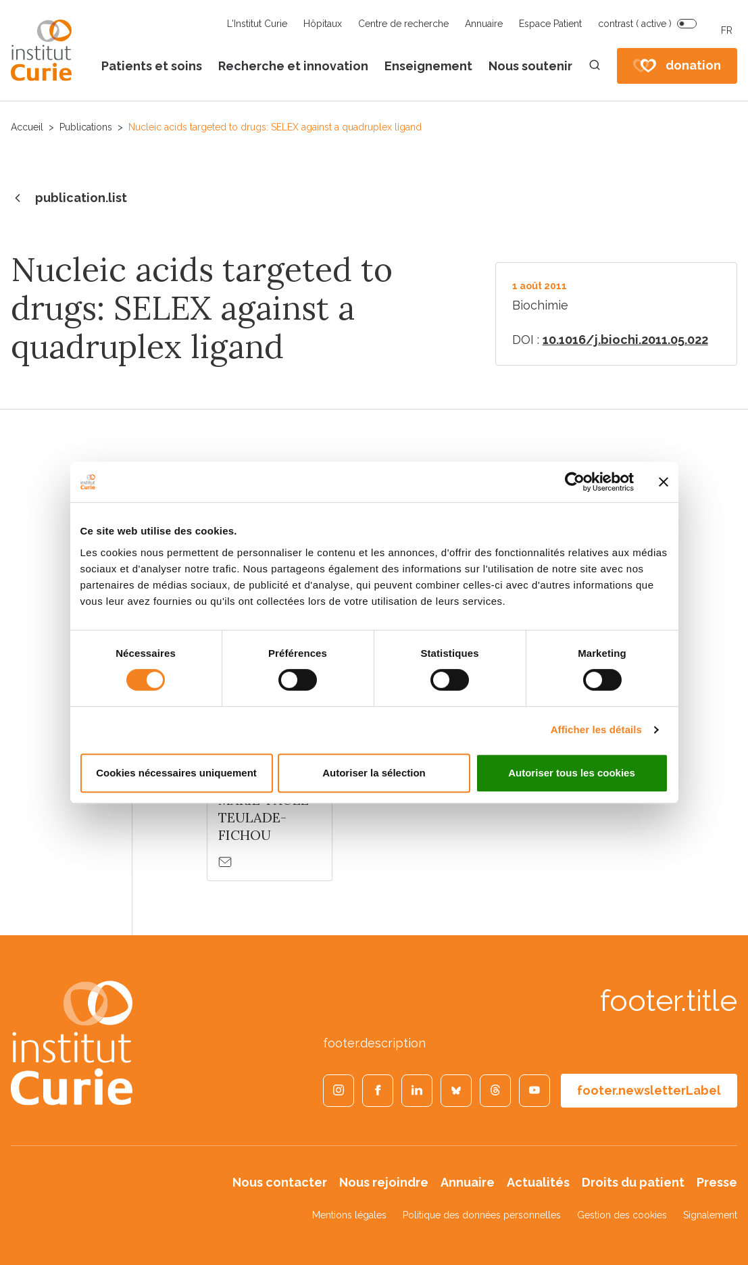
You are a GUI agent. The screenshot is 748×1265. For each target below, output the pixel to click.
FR (726, 30)
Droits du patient (633, 1182)
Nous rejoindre (383, 1182)
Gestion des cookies (622, 1215)
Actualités (538, 1182)
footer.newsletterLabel (649, 1090)
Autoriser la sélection (374, 772)
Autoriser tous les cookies (571, 772)
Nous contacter (279, 1182)
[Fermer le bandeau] (663, 482)
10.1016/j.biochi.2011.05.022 (625, 339)
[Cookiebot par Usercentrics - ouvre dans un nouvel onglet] (575, 482)
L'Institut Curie (257, 23)
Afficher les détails (596, 729)
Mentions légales (349, 1215)
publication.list (69, 199)
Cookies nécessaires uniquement (176, 772)
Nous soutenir (530, 66)
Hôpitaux (322, 23)
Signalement (710, 1215)
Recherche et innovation (293, 66)
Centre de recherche (403, 23)
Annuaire (484, 23)
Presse (717, 1182)
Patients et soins (151, 66)
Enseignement (428, 66)
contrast (635, 23)
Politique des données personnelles (482, 1215)
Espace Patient (550, 23)
